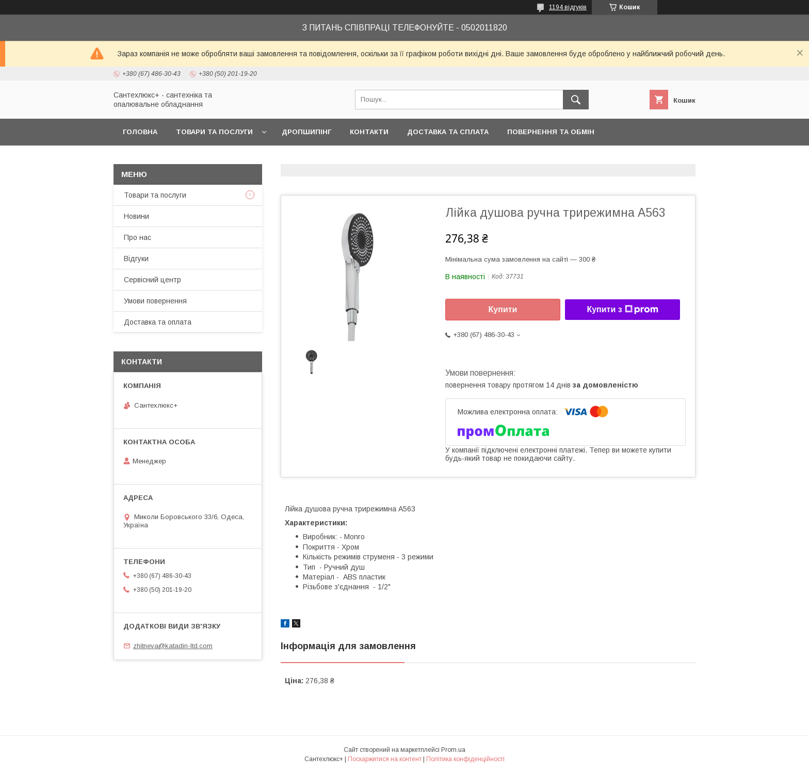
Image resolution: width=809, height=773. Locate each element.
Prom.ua (453, 749)
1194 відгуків (568, 7)
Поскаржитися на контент (385, 759)
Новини (136, 216)
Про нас (137, 237)
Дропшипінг (306, 132)
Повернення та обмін (550, 132)
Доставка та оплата (157, 322)
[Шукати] (576, 99)
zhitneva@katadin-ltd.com (173, 646)
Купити (503, 309)
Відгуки (136, 258)
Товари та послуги (214, 132)
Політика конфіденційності (465, 759)
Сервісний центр (152, 280)
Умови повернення (155, 301)
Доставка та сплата (448, 132)
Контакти (369, 132)
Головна (140, 132)
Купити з (622, 309)
